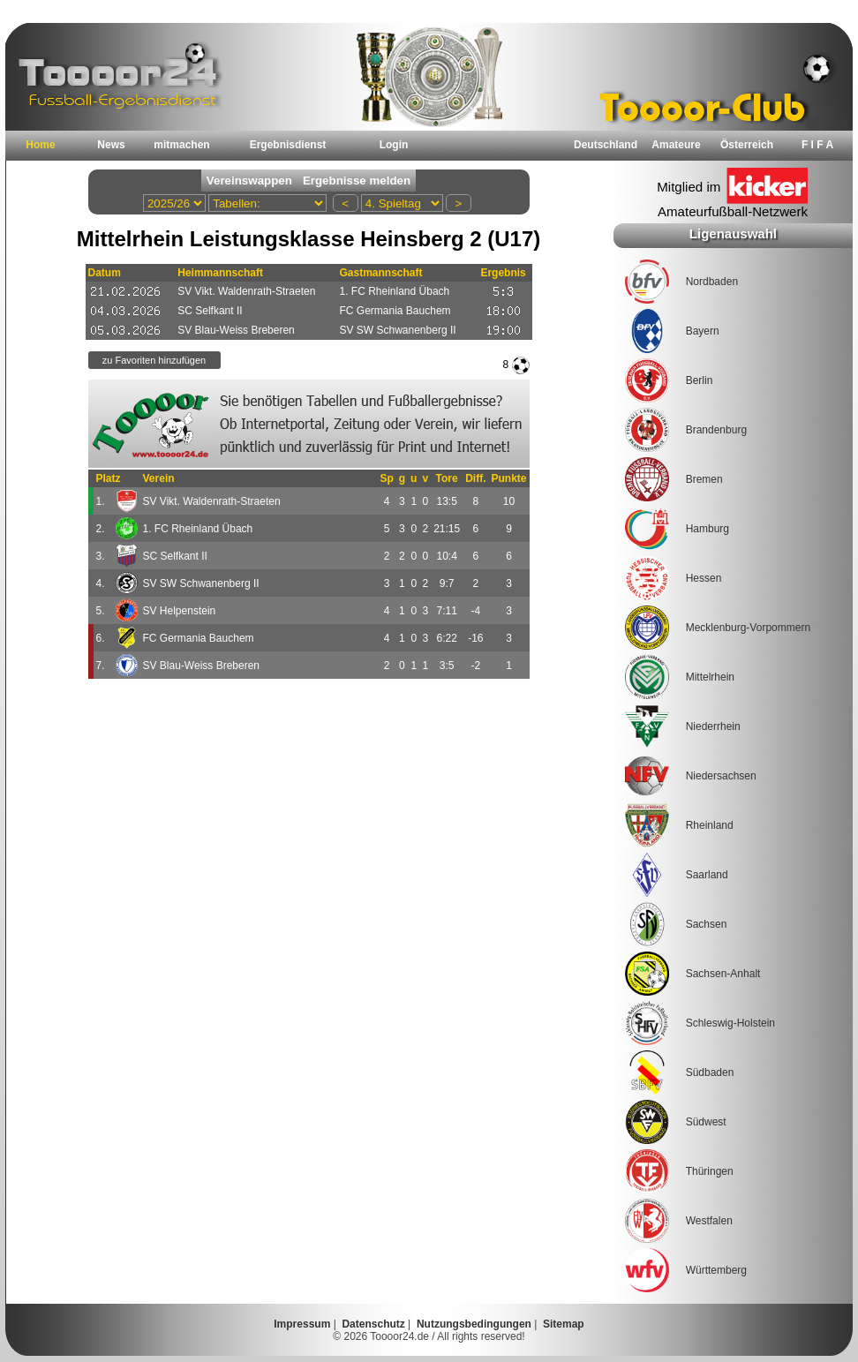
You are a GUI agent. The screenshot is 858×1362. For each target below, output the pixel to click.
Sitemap (563, 1324)
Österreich (746, 145)
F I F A (817, 145)
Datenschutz (373, 1324)
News (110, 145)
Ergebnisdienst (288, 145)
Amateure (675, 145)
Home (40, 145)
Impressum (302, 1324)
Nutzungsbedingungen (474, 1324)
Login (394, 145)
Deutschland (605, 145)
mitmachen (181, 145)
